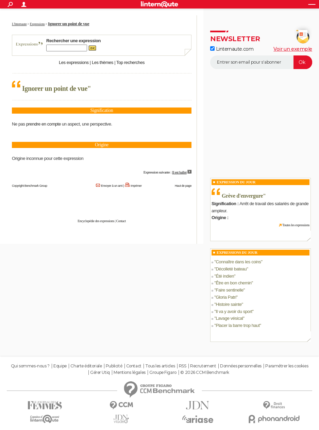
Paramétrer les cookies (286, 366)
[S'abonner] (261, 62)
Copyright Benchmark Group (29, 185)
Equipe (59, 366)
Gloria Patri (226, 297)
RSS (182, 366)
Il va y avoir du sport (234, 311)
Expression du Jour (236, 182)
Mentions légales (129, 372)
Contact (121, 221)
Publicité (114, 366)
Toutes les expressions (295, 225)
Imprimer (136, 185)
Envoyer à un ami (111, 185)
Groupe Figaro (163, 372)
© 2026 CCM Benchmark (204, 372)
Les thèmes (102, 62)
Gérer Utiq (100, 372)
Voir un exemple (292, 49)
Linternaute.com (231, 49)
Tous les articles (160, 366)
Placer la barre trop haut (237, 325)
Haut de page (183, 185)
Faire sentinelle (229, 290)
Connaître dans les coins (238, 261)
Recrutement (203, 366)
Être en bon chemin (233, 282)
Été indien (225, 276)
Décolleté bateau (231, 268)
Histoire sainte (228, 304)
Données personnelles (241, 366)
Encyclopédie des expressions (96, 221)
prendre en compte (43, 124)
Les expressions (74, 62)
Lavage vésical (229, 318)
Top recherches (130, 62)
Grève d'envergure (242, 196)
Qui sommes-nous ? (30, 366)
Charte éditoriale (86, 366)
